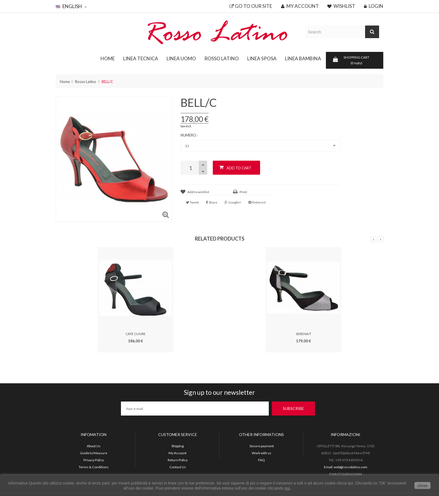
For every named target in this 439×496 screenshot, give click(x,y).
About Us (94, 446)
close (422, 485)
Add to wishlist (198, 192)
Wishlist (341, 6)
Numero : (190, 135)
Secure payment (261, 446)
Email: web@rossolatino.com (345, 467)
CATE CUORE (135, 334)
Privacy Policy (93, 460)
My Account (177, 453)
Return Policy (178, 460)
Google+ (233, 202)
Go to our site (251, 6)
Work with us (261, 453)
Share (211, 202)
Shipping (177, 446)
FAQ (261, 460)
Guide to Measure (93, 453)
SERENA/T (303, 334)
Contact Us (177, 467)
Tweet (192, 202)
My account (300, 6)
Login (373, 6)
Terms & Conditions (94, 467)
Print (243, 192)
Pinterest (257, 202)
